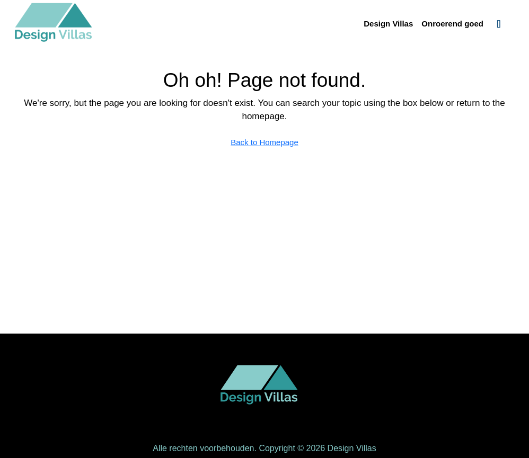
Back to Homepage (264, 142)
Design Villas (388, 23)
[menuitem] (499, 24)
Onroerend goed (452, 23)
